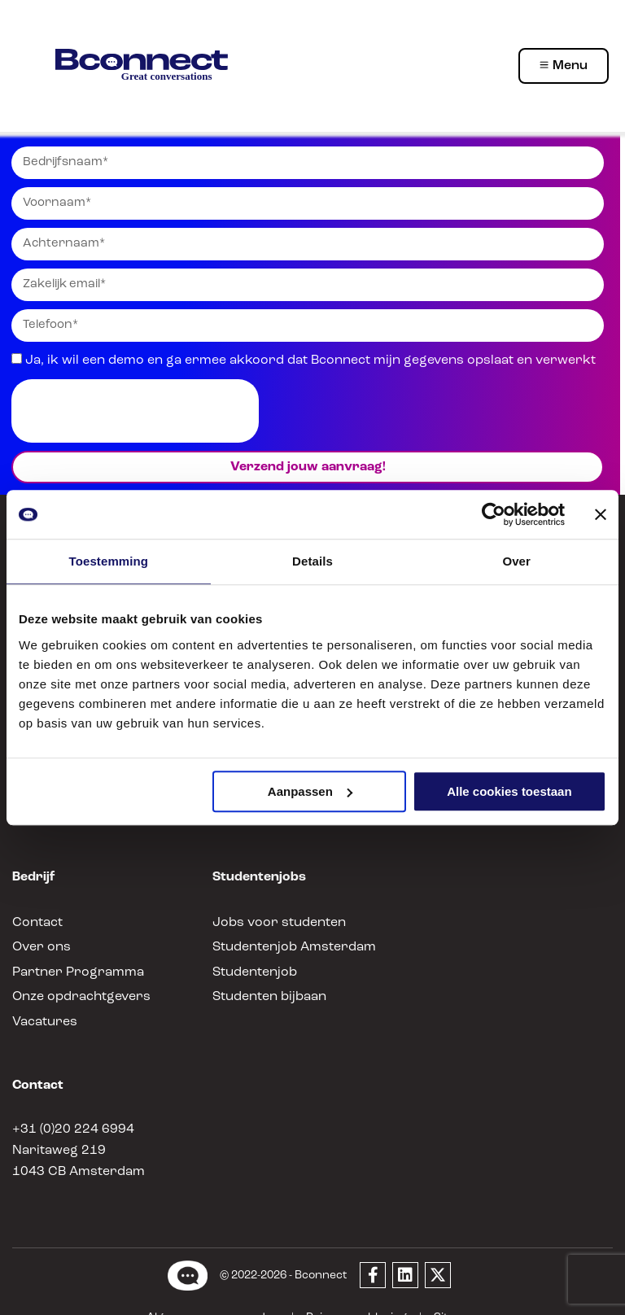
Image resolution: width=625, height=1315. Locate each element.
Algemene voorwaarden (220, 1292)
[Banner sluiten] (600, 514)
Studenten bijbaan (264, 972)
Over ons (38, 922)
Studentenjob (250, 947)
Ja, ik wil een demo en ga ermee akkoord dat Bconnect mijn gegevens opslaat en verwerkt (285, 360)
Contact (34, 898)
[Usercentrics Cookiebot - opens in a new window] (493, 514)
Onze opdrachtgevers (74, 972)
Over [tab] (516, 561)
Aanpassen (310, 791)
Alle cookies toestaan (509, 791)
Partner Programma (69, 947)
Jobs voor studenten (271, 898)
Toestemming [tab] (109, 561)
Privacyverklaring (352, 1292)
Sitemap (443, 1292)
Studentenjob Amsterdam (285, 922)
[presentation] (135, 411)
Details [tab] (312, 561)
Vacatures (41, 996)
